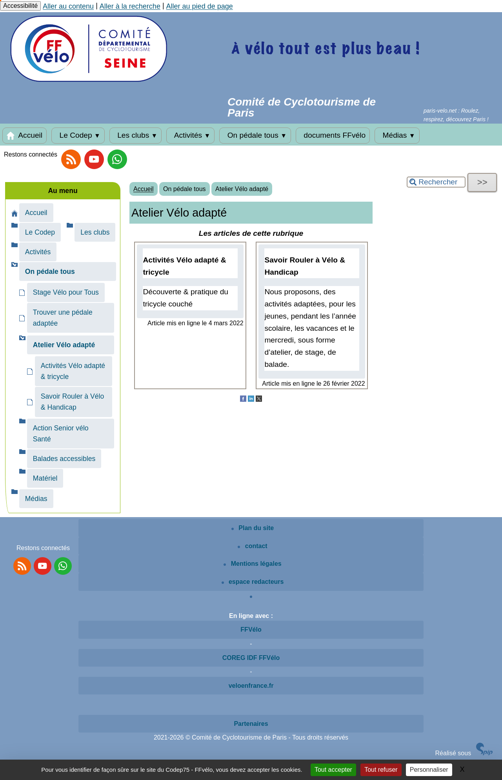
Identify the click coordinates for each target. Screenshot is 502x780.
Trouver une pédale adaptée (63, 317)
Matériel (45, 478)
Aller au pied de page (199, 6)
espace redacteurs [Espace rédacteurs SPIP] (253, 581)
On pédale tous (255, 135)
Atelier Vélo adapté (241, 189)
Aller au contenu (68, 6)
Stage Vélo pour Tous (66, 292)
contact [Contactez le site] (252, 546)
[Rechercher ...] (436, 182)
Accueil (24, 135)
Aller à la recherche (130, 6)
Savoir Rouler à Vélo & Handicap (72, 401)
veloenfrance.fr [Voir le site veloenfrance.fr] (251, 685)
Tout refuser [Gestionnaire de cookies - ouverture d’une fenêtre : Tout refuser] (380, 769)
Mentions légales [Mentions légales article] (252, 563)
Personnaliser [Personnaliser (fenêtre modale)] (429, 769)
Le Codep (78, 135)
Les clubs (136, 135)
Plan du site (252, 528)
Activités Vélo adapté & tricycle (73, 371)
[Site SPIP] (484, 753)
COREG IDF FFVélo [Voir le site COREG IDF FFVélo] (251, 657)
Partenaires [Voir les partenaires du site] (251, 723)
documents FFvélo (333, 135)
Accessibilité (20, 5)
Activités (190, 135)
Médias (397, 135)
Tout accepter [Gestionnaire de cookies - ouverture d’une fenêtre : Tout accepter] (333, 769)
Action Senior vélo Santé (61, 433)
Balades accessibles (64, 459)
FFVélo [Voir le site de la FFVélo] (250, 629)
